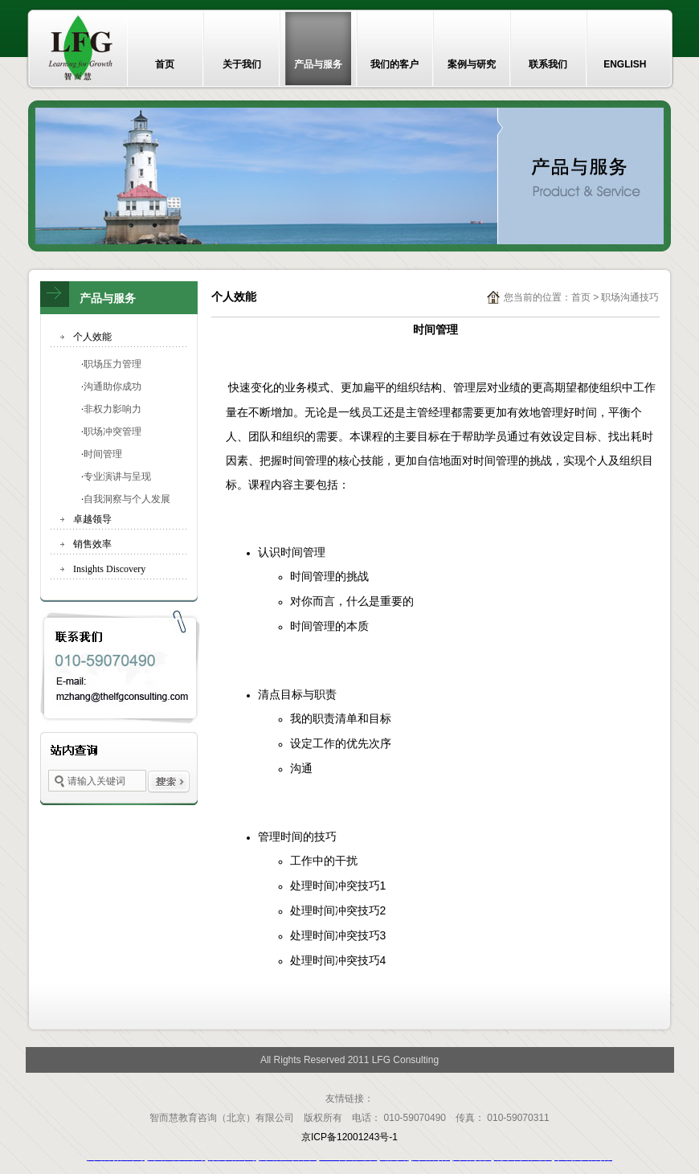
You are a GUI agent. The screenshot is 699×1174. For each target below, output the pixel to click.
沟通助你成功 (112, 386)
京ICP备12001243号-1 (349, 1137)
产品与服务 (318, 64)
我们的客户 (394, 64)
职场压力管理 (112, 364)
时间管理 (103, 454)
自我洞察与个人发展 (127, 499)
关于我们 (242, 64)
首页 (164, 64)
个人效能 (92, 336)
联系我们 (548, 64)
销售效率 (92, 544)
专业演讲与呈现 (117, 476)
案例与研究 (472, 64)
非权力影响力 (112, 409)
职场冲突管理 (112, 431)
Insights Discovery (109, 569)
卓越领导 (92, 519)
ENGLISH (624, 64)
